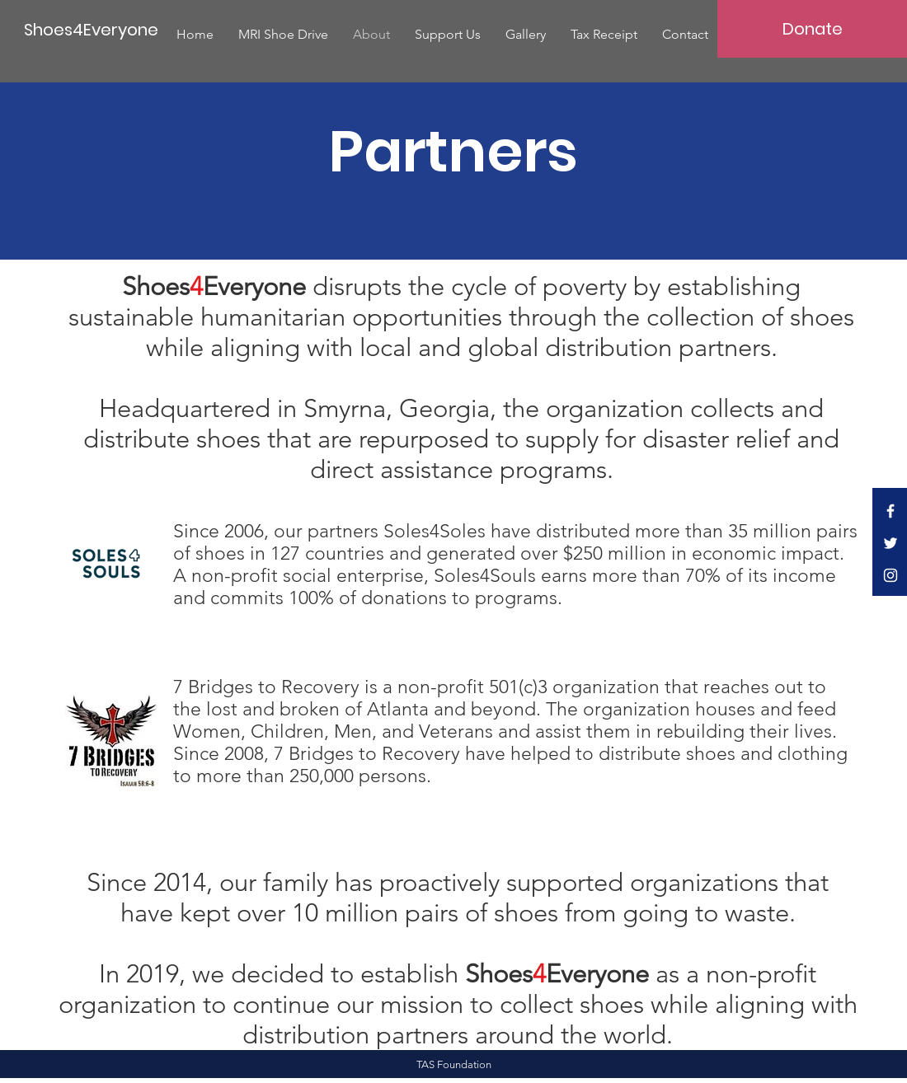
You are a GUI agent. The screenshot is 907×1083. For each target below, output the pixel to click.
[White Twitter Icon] (890, 543)
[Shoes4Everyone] (91, 29)
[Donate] (812, 29)
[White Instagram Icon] (890, 575)
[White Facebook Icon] (890, 511)
